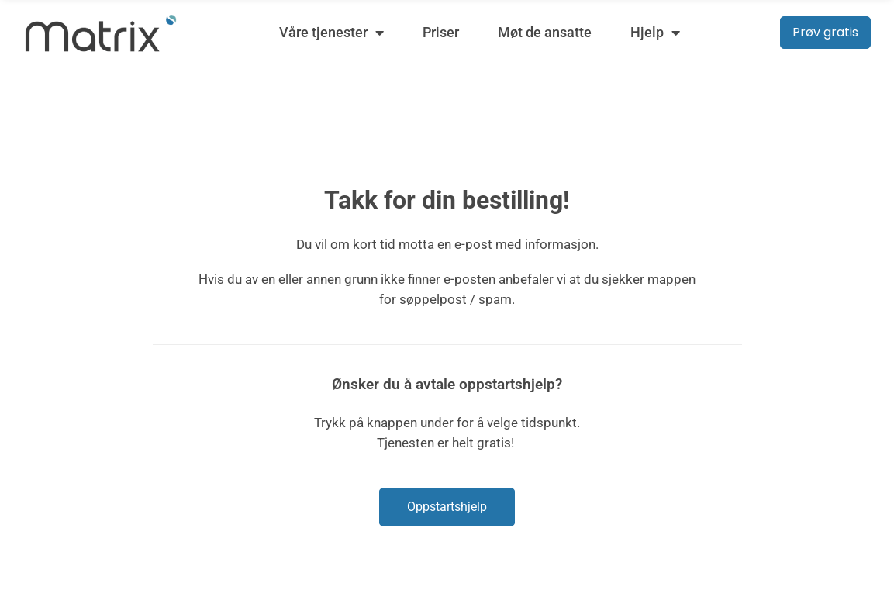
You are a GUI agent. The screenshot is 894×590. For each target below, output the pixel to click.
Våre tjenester (331, 32)
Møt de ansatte (545, 32)
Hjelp (655, 32)
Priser (441, 32)
